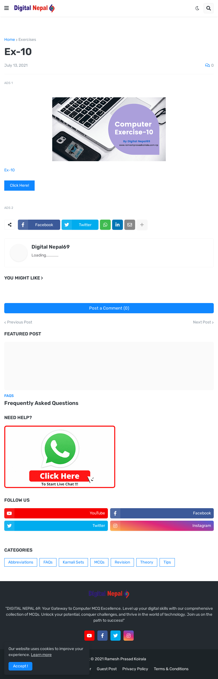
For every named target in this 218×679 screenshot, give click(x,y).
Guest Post (107, 669)
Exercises (27, 40)
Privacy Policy (135, 669)
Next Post (202, 322)
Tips (167, 562)
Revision (122, 562)
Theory (146, 562)
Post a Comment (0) (109, 308)
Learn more (41, 654)
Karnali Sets (73, 562)
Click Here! (19, 185)
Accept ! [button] (20, 666)
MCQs (99, 562)
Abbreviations (20, 562)
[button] (6, 8)
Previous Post (19, 322)
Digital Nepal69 (51, 247)
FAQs (48, 562)
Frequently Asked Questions (41, 403)
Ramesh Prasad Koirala (125, 659)
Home (9, 40)
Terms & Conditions (171, 669)
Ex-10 (9, 170)
